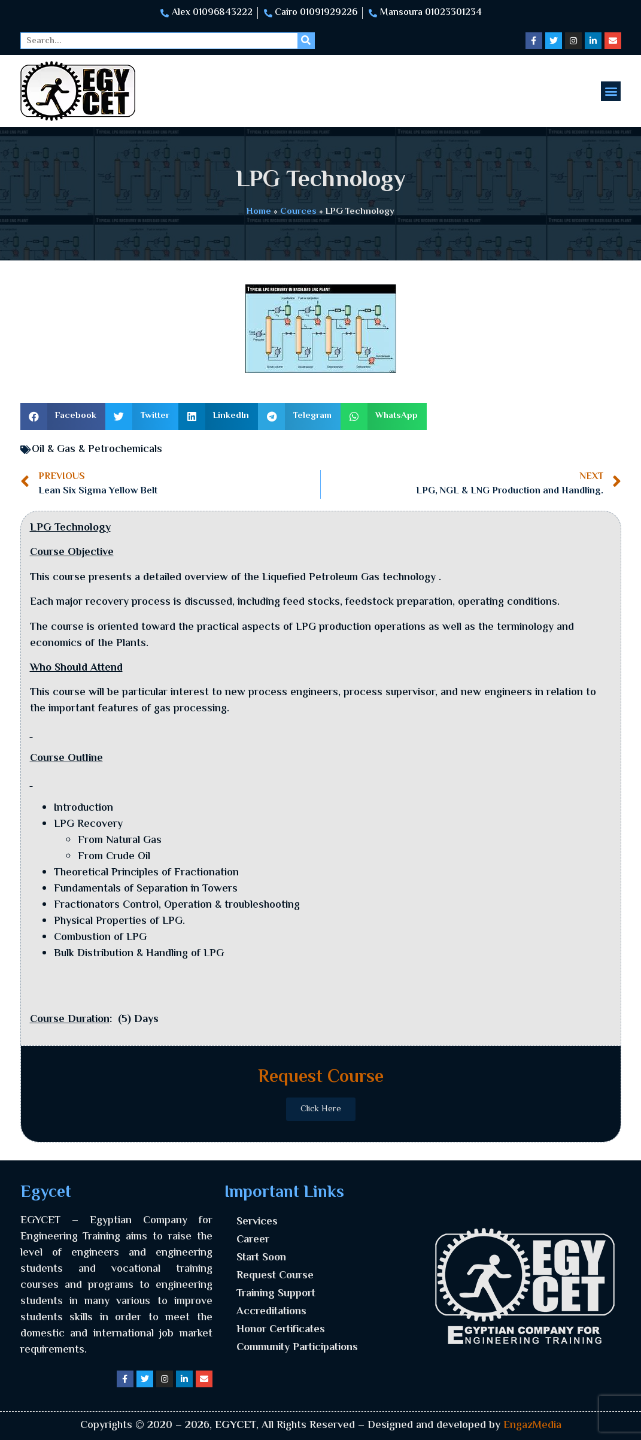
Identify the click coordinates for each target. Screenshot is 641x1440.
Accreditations (271, 1311)
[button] (611, 91)
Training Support (275, 1294)
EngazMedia (532, 1425)
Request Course (275, 1276)
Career (252, 1240)
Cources (298, 211)
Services (257, 1222)
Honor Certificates (280, 1329)
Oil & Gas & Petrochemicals (97, 449)
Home (259, 211)
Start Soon (261, 1258)
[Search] (305, 40)
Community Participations (297, 1347)
